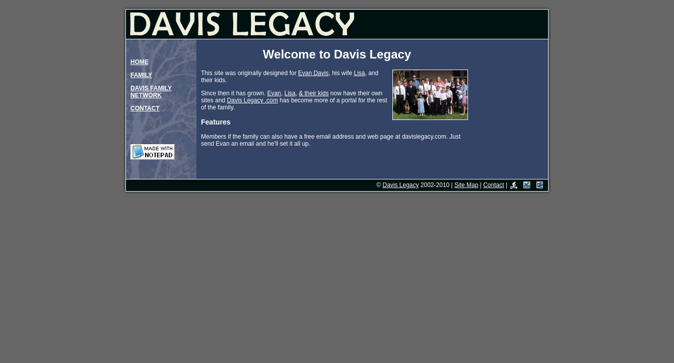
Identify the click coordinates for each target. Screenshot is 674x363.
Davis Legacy (400, 185)
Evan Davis (313, 73)
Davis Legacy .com (252, 100)
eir (313, 93)
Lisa (359, 73)
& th (304, 93)
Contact (493, 185)
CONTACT (145, 108)
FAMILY (141, 75)
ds (325, 93)
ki (319, 93)
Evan (274, 93)
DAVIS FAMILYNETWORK (151, 92)
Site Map (466, 185)
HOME (139, 62)
